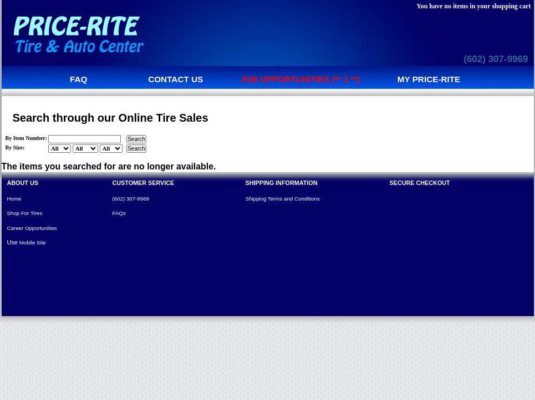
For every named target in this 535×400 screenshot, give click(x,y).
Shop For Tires (25, 213)
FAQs (119, 213)
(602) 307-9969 (495, 59)
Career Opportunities (32, 228)
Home (14, 199)
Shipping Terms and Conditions (283, 199)
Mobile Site (32, 242)
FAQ (78, 79)
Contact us (175, 79)
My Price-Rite (429, 79)
